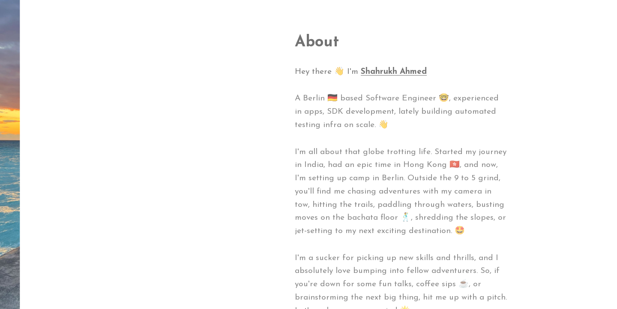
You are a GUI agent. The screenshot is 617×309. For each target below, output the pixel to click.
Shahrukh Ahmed (394, 72)
